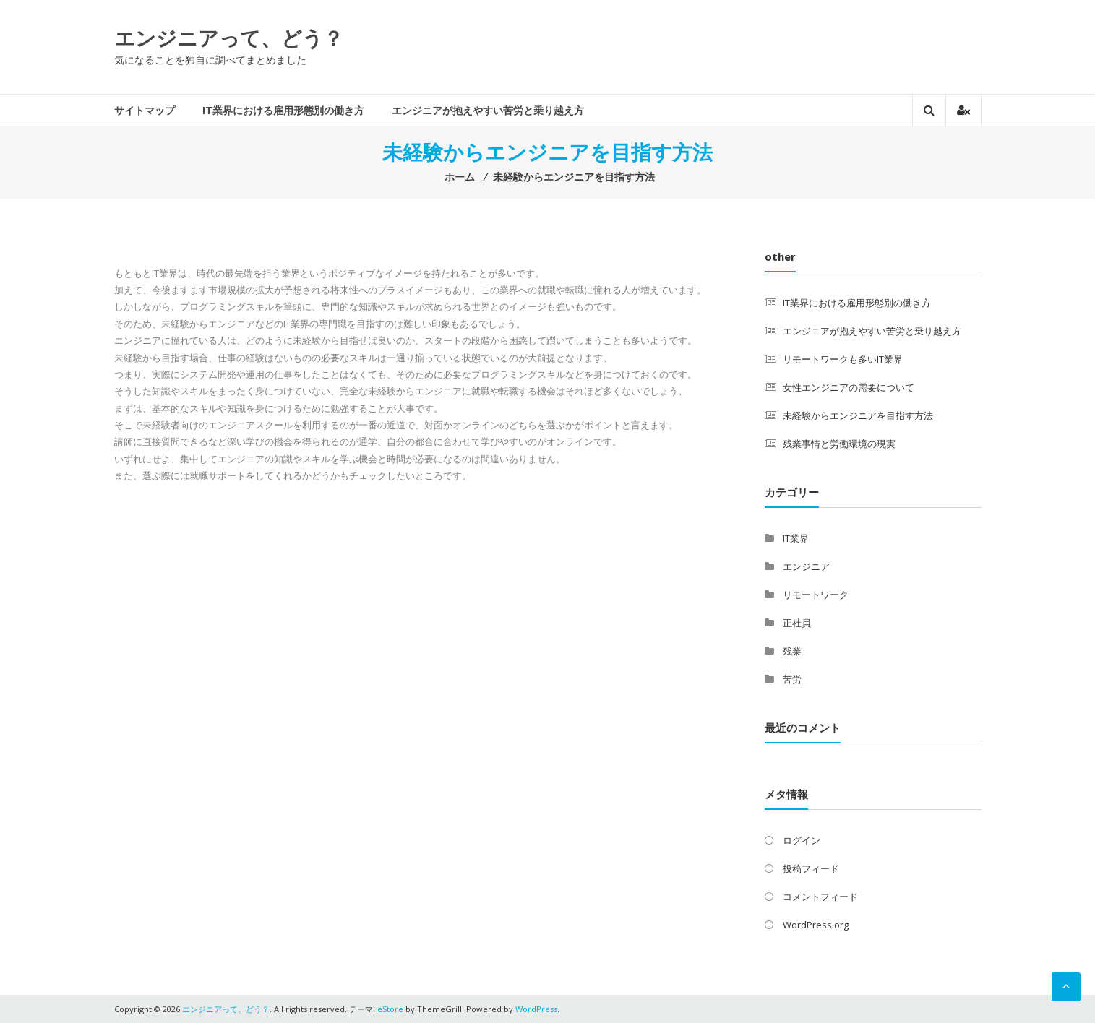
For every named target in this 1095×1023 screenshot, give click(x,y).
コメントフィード (820, 896)
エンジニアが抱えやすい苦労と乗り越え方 (488, 110)
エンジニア (806, 566)
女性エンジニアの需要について (848, 387)
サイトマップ (144, 110)
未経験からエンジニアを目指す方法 (858, 415)
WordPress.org (816, 924)
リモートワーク (816, 594)
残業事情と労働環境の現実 (839, 443)
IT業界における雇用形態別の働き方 (283, 110)
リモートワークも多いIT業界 (843, 359)
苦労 (792, 679)
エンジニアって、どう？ (228, 37)
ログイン (801, 840)
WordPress (536, 1008)
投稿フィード (811, 868)
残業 (792, 650)
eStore (390, 1008)
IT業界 (796, 538)
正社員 (797, 622)
